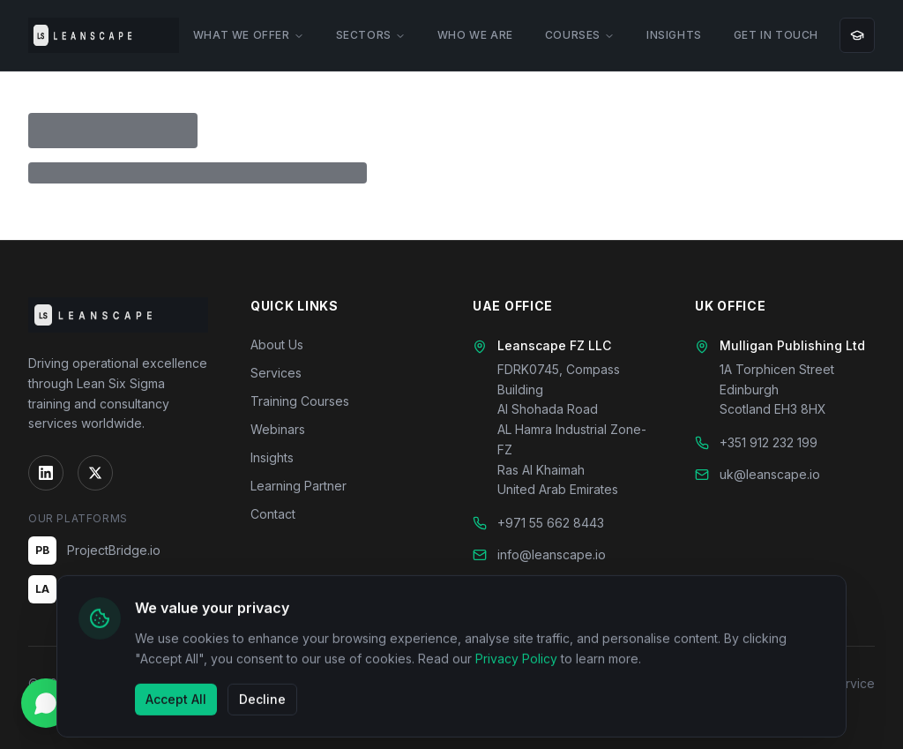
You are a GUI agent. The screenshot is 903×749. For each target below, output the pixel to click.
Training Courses (299, 400)
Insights (272, 457)
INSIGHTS (674, 34)
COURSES (580, 34)
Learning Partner (298, 485)
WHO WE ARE (475, 34)
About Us (276, 344)
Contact (272, 513)
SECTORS (371, 34)
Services (276, 372)
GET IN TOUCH (776, 34)
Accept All (176, 702)
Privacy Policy (516, 662)
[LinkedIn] (45, 473)
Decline (262, 702)
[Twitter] (95, 473)
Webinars (277, 429)
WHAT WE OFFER (248, 34)
